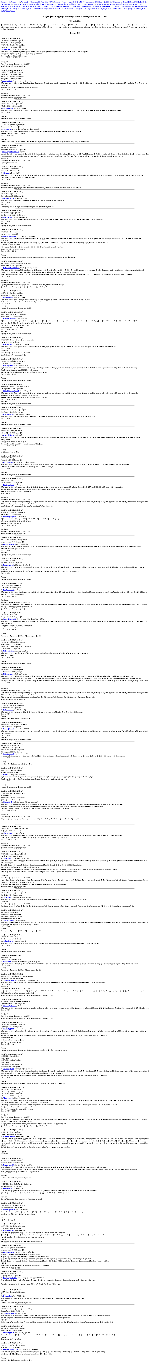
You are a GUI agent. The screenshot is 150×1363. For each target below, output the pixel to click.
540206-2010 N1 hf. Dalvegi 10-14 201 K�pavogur (12, 958)
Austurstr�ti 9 (25, 2)
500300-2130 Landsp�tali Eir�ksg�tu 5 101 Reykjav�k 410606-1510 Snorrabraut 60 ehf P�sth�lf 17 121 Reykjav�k (12, 915)
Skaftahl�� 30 (56, 6)
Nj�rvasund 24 (6, 6)
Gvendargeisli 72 (69, 8)
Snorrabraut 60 (96, 6)
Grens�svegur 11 (68, 2)
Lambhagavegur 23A (75, 4)
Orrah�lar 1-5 (27, 6)
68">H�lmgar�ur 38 (11, 391)
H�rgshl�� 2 (41, 4)
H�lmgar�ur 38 (18, 4)
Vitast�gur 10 (26, 8)
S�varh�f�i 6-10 (140, 6)
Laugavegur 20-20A (106, 8)
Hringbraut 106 (81, 8)
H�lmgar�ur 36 (6, 4)
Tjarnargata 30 (16, 8)
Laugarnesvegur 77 (92, 8)
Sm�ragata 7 (76, 6)
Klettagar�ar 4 (63, 4)
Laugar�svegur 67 (89, 4)
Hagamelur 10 (117, 2)
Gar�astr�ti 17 (37, 8)
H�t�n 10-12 (141, 2)
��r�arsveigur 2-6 (8, 11)
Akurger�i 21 (5, 2)
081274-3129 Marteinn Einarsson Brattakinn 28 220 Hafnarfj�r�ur (12, 1162)
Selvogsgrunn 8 (37, 6)
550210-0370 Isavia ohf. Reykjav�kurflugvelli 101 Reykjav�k (13, 149)
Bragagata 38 (35, 2)
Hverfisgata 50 (30, 4)
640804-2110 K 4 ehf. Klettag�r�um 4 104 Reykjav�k (12, 482)
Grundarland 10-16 (90, 2)
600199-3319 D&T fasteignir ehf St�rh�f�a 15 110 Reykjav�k (12, 938)
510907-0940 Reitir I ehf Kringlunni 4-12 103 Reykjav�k (12, 616)
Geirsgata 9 (58, 2)
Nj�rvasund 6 (16, 6)
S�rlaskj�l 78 (6, 8)
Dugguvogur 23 (49, 8)
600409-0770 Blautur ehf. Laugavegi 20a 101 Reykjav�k (12, 1275)
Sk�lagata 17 (67, 6)
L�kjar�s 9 (117, 8)
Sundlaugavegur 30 (127, 6)
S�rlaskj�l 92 (141, 8)
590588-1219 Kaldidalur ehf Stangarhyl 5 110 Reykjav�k (12, 170)
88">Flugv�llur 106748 (10, 152)
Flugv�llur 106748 (47, 2)
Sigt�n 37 (46, 6)
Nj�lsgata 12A (136, 4)
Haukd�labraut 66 (129, 2)
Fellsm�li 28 (58, 8)
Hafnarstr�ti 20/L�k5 (105, 2)
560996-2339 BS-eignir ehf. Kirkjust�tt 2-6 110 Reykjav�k (12, 459)
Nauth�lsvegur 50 (124, 4)
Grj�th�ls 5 (79, 2)
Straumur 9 (116, 6)
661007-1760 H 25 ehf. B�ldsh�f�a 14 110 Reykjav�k (12, 562)
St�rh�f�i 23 (107, 6)
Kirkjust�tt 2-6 (52, 4)
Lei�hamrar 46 (112, 4)
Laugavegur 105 (101, 4)
